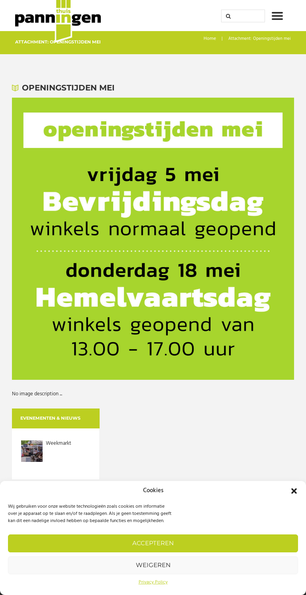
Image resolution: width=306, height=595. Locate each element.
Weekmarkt (58, 444)
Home (210, 39)
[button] (294, 491)
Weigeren (153, 565)
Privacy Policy (153, 582)
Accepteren (153, 543)
